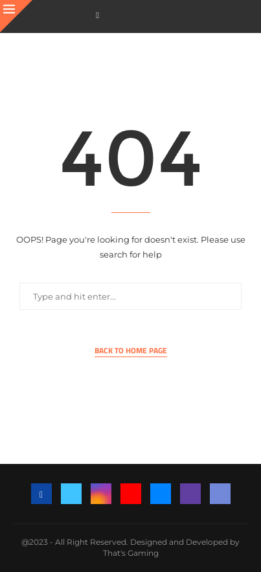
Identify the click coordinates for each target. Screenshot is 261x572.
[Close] (16, 16)
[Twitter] (71, 493)
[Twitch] (190, 493)
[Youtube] (130, 493)
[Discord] (220, 493)
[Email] (160, 493)
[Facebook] (97, 15)
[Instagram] (101, 493)
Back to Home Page (131, 351)
